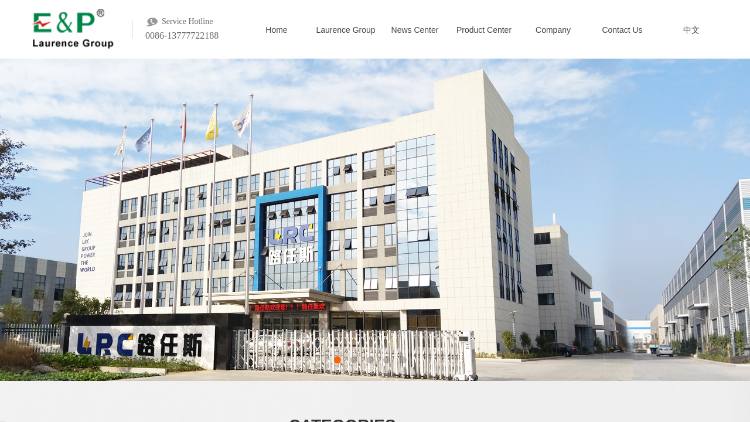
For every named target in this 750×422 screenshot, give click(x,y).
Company (553, 30)
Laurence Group (345, 30)
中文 (691, 30)
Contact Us (622, 30)
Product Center (484, 30)
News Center (415, 30)
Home (276, 30)
